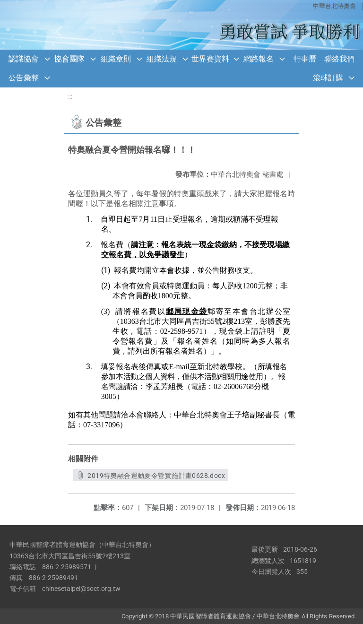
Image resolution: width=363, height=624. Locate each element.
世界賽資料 (210, 58)
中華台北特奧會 (334, 5)
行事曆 (305, 58)
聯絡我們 (339, 58)
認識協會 (24, 58)
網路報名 (258, 58)
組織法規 (162, 58)
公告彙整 (24, 77)
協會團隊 (69, 58)
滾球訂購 (328, 77)
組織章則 (116, 58)
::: (70, 96)
